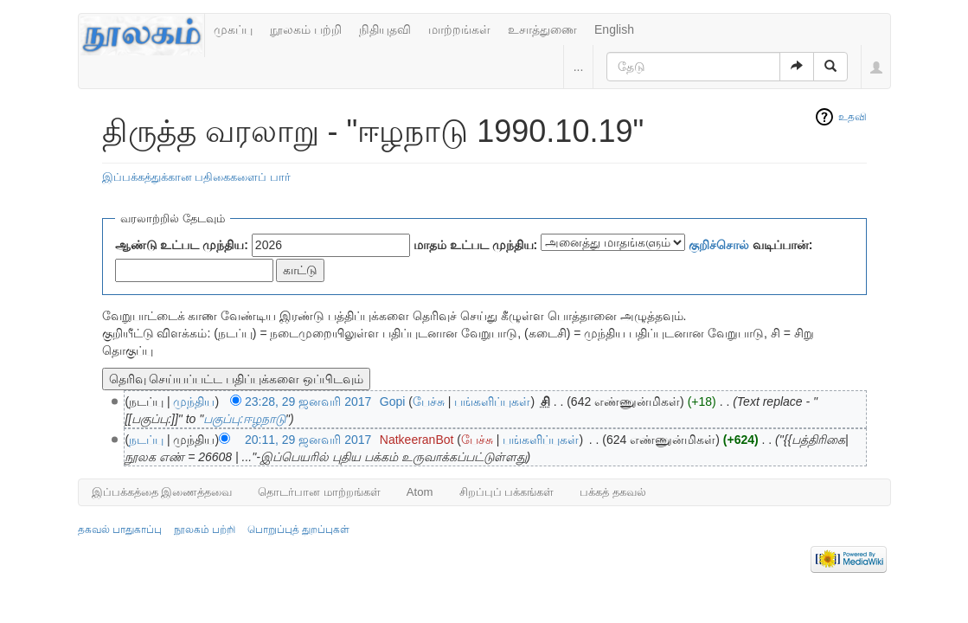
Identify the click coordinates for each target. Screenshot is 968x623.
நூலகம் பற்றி (306, 29)
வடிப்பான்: (751, 245)
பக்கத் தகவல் (613, 491)
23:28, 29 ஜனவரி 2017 (308, 401)
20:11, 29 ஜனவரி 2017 (308, 439)
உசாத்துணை (542, 29)
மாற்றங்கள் (459, 29)
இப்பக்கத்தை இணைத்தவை (162, 491)
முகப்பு (233, 29)
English (614, 29)
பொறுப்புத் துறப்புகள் (298, 529)
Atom (420, 491)
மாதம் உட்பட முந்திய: (475, 245)
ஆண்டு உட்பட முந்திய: (181, 245)
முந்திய (194, 401)
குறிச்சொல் (719, 245)
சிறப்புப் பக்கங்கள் (507, 491)
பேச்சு (429, 401)
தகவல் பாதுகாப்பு (120, 529)
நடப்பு (146, 439)
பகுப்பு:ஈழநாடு (244, 419)
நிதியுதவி (385, 29)
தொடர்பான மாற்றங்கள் (319, 491)
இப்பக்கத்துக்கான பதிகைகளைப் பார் (196, 176)
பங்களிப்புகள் (492, 401)
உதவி (852, 117)
